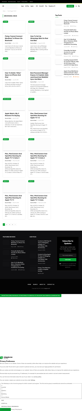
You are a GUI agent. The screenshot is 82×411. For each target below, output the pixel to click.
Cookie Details (5, 409)
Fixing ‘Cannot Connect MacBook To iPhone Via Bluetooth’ (13, 38)
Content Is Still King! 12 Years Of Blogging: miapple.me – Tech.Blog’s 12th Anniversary (44, 244)
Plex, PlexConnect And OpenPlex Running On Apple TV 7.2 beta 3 (13, 156)
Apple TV (31, 99)
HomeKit (41, 6)
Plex (46, 6)
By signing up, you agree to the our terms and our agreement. (68, 265)
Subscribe (70, 6)
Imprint (18, 1)
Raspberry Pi (52, 6)
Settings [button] (33, 380)
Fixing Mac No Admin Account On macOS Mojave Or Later (70, 52)
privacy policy (37, 376)
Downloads (4, 1)
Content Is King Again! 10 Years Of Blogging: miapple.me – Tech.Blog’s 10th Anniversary (44, 258)
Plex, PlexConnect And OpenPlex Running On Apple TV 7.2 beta (38, 198)
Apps (22, 6)
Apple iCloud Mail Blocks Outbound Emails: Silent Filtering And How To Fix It (71, 72)
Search (31, 1)
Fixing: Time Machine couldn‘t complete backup (44, 269)
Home (29, 284)
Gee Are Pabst (8, 43)
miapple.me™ (47, 288)
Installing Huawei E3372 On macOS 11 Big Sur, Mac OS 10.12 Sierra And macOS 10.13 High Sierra (71, 62)
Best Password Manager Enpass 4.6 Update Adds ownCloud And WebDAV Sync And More (39, 76)
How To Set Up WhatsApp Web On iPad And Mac (39, 38)
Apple (31, 6)
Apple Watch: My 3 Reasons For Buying (12, 115)
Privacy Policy (24, 1)
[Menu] (3, 6)
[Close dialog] (30, 295)
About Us (42, 284)
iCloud (5, 21)
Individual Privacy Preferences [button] (10, 406)
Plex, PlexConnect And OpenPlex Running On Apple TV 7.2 (38, 116)
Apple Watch (7, 99)
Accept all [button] (4, 403)
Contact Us (50, 284)
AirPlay (27, 6)
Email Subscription (12, 1)
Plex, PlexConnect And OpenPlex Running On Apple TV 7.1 (13, 198)
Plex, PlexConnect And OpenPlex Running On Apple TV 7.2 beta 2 (38, 156)
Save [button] (2, 400)
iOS (37, 6)
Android (31, 21)
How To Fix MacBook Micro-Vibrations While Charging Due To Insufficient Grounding (70, 42)
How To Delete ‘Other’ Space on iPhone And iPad (13, 75)
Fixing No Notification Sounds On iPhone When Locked (71, 31)
